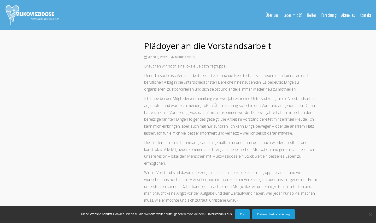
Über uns (272, 15)
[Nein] (370, 214)
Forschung (328, 15)
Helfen (312, 15)
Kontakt (365, 15)
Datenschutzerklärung (273, 214)
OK (242, 214)
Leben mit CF (292, 15)
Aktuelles (348, 15)
